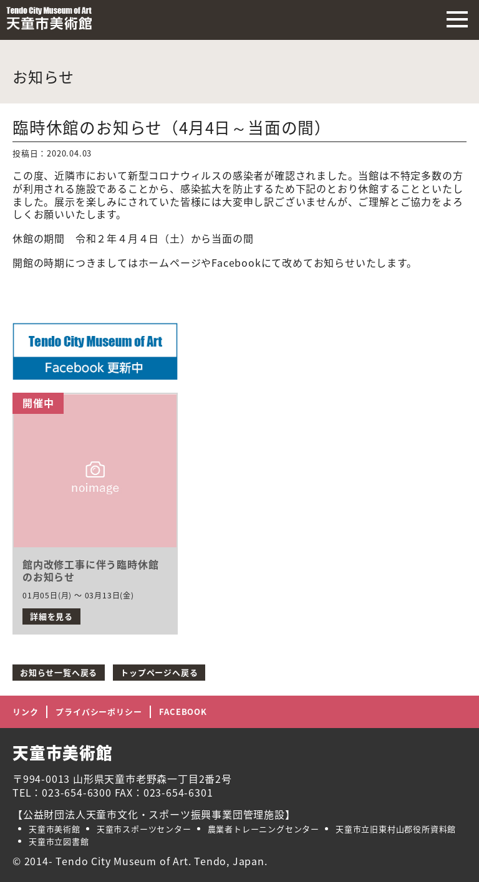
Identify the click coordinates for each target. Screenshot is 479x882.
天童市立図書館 (59, 841)
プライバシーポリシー (99, 711)
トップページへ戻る (159, 672)
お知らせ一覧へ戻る (58, 672)
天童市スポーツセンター (144, 829)
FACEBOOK (182, 711)
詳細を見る (51, 616)
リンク (25, 711)
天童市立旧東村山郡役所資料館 (396, 829)
